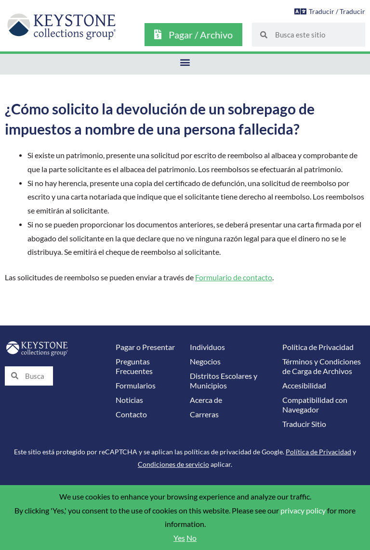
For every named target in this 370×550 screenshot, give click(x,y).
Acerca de (206, 400)
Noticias (129, 400)
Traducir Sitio (304, 424)
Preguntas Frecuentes (134, 366)
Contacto (131, 414)
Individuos (207, 347)
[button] (185, 62)
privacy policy (303, 510)
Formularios (136, 385)
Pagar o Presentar (145, 347)
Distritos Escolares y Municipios (223, 381)
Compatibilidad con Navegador (314, 405)
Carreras (204, 414)
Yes (179, 538)
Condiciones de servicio (173, 464)
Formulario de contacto (233, 277)
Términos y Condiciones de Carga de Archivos (321, 366)
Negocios (205, 361)
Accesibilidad (304, 385)
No (191, 538)
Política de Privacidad (318, 347)
